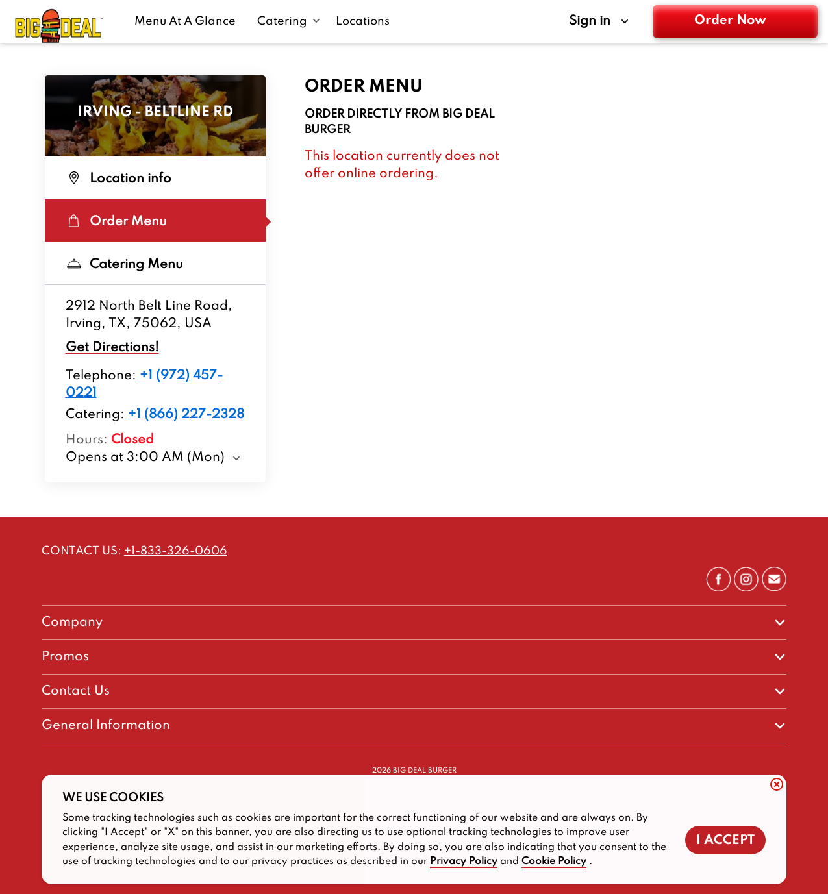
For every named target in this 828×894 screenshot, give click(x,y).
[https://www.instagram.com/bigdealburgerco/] (746, 588)
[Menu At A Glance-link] (188, 21)
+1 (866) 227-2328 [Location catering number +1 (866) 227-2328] (186, 414)
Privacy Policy (463, 861)
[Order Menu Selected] (155, 220)
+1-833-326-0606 (175, 551)
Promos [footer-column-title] (65, 657)
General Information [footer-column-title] (106, 725)
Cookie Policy (553, 861)
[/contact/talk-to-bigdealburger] (774, 588)
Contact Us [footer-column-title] (76, 691)
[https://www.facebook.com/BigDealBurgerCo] (718, 588)
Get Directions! (112, 347)
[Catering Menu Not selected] (155, 263)
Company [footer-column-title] (72, 622)
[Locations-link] (363, 21)
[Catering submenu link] (288, 21)
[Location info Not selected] (155, 177)
